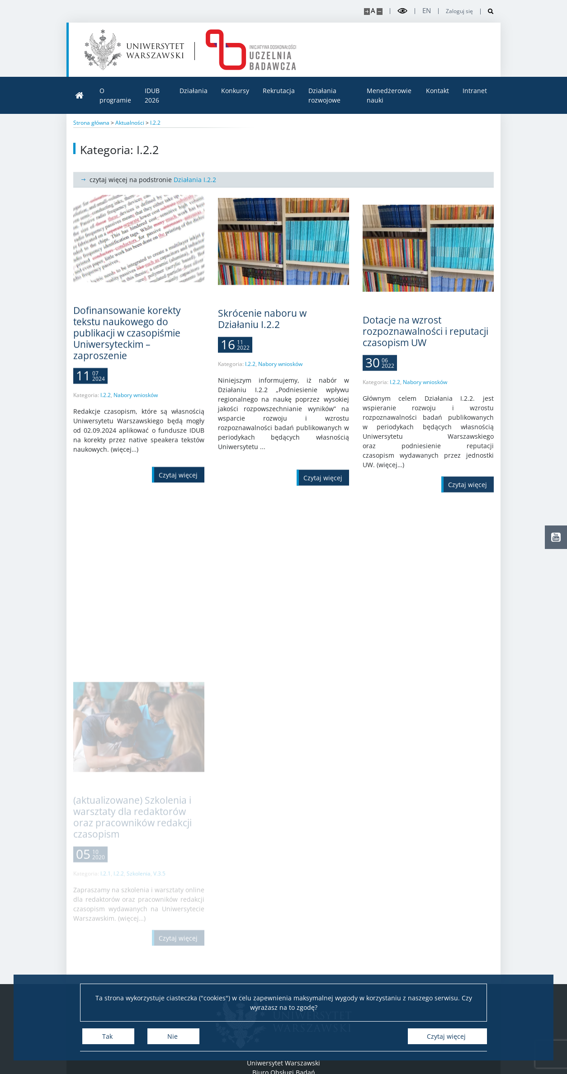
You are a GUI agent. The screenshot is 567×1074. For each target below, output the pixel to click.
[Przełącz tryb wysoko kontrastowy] (402, 11)
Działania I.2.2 (195, 179)
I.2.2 (105, 408)
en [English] (426, 10)
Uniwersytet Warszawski (283, 1063)
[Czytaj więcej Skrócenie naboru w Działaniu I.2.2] (323, 502)
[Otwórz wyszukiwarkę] (487, 11)
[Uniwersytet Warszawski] (134, 49)
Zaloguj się (459, 11)
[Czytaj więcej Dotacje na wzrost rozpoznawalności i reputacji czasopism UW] (467, 522)
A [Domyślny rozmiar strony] (373, 10)
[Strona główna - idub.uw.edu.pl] (251, 49)
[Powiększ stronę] (367, 11)
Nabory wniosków (135, 408)
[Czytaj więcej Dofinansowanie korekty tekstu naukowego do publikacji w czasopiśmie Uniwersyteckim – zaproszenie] (178, 488)
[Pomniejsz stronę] (380, 11)
